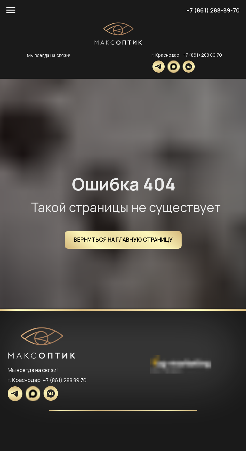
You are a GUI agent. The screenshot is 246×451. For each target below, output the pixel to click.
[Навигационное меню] (10, 10)
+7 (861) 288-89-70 (213, 10)
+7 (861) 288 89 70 (202, 55)
